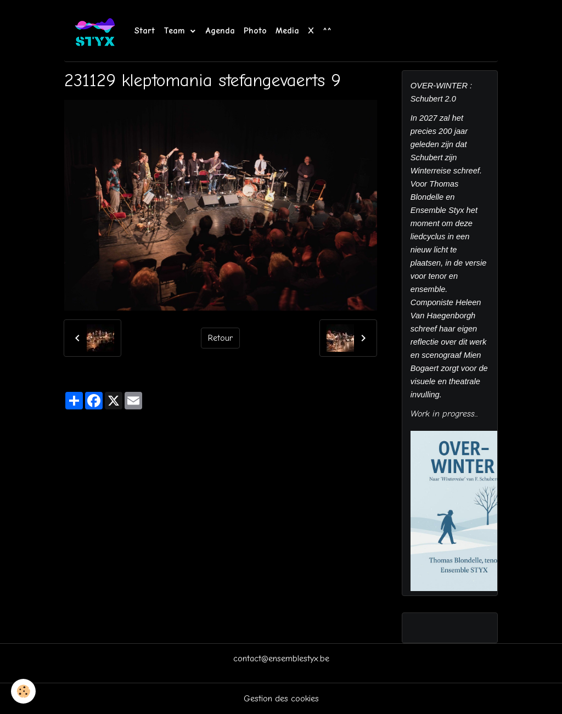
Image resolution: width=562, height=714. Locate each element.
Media (287, 31)
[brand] (97, 31)
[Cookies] (23, 691)
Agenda (220, 31)
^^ (327, 31)
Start (144, 31)
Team (176, 31)
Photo (255, 31)
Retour (220, 338)
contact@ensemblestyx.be (281, 659)
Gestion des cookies (281, 699)
